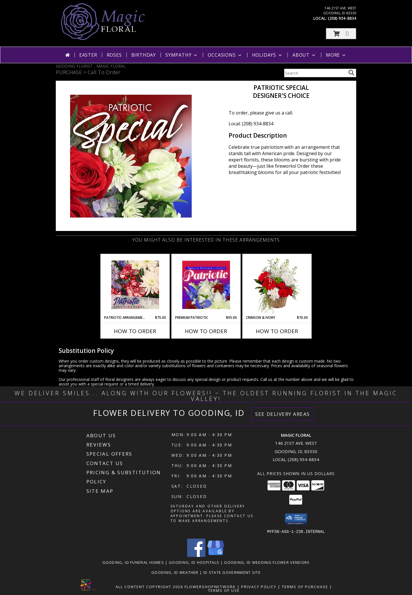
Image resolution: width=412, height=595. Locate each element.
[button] (341, 33)
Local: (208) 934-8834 (251, 123)
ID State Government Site (232, 572)
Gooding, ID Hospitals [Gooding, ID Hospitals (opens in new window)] (194, 562)
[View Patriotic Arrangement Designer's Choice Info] (135, 285)
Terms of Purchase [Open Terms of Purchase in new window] (305, 586)
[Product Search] (315, 73)
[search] (351, 73)
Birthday (143, 55)
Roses (114, 55)
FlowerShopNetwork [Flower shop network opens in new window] (210, 586)
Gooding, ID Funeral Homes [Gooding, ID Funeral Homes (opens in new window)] (133, 562)
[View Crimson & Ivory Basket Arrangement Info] (277, 285)
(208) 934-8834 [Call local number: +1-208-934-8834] (342, 18)
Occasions (225, 55)
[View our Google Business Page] (216, 555)
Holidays (267, 55)
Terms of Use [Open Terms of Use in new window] (224, 590)
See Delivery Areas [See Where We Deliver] (282, 414)
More (336, 55)
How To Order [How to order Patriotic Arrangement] (135, 331)
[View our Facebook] (196, 555)
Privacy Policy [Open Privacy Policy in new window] (258, 586)
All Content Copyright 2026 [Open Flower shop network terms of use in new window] (149, 586)
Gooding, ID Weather (175, 572)
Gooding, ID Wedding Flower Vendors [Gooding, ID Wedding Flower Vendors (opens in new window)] (267, 562)
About (304, 55)
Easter (88, 55)
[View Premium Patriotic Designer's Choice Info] (206, 285)
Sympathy (181, 55)
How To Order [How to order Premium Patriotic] (206, 331)
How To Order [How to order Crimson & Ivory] (277, 331)
